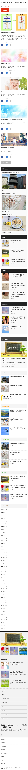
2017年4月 (3, 588)
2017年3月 (3, 591)
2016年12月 (3, 600)
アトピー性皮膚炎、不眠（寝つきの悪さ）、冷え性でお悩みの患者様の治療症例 (18, 294)
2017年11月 (3, 569)
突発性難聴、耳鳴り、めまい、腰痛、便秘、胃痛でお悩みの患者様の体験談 (18, 285)
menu (25, 2)
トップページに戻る (6, 162)
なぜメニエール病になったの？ (17, 662)
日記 (7, 98)
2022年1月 (3, 518)
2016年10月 (3, 605)
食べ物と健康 (5, 714)
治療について (12, 42)
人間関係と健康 (9, 70)
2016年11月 (3, 602)
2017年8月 (3, 577)
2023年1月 (3, 515)
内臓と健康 (17, 674)
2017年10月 (3, 571)
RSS (1, 735)
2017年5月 (3, 586)
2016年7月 (3, 614)
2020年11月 (3, 523)
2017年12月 (3, 566)
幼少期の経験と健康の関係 (7, 147)
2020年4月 (3, 538)
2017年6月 (3, 583)
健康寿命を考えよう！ (16, 326)
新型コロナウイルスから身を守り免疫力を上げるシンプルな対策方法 (18, 261)
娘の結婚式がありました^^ (8, 193)
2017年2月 (3, 594)
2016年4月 (3, 622)
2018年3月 (3, 557)
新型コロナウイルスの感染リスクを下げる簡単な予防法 (18, 250)
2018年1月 (3, 563)
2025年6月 (3, 509)
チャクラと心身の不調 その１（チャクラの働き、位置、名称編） (18, 309)
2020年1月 (3, 546)
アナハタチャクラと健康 (15, 680)
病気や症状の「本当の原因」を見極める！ (18, 428)
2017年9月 (3, 574)
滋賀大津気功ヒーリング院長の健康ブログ (14, 2)
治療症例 (14, 154)
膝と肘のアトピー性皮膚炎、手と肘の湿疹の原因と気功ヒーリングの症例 (18, 318)
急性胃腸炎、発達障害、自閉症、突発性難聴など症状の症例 (18, 410)
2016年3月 (3, 625)
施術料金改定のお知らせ (7, 214)
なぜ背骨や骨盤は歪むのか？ (8, 32)
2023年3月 (3, 512)
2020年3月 (3, 540)
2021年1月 (3, 521)
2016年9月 (3, 608)
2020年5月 (3, 535)
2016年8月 (3, 611)
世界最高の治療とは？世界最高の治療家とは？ (12, 119)
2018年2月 (3, 560)
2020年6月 (3, 532)
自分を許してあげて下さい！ (8, 63)
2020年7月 (3, 529)
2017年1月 (3, 597)
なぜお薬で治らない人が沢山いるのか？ (18, 419)
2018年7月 (3, 549)
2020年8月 (3, 526)
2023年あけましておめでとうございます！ (18, 395)
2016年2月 (3, 628)
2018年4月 (3, 554)
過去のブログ (3, 763)
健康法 (7, 42)
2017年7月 (3, 580)
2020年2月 (3, 543)
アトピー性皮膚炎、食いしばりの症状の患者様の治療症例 (18, 275)
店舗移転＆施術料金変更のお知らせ (10, 172)
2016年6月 (3, 617)
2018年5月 (3, 552)
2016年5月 (3, 619)
